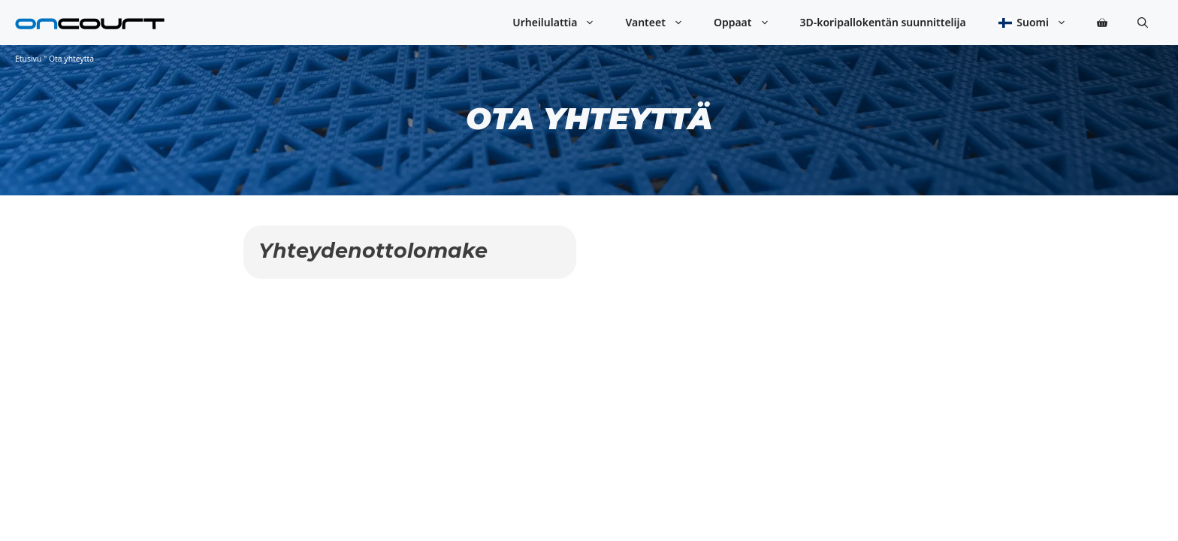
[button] (1142, 22)
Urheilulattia (561, 22)
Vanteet (661, 22)
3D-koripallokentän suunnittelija (883, 22)
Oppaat (749, 22)
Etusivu (28, 58)
